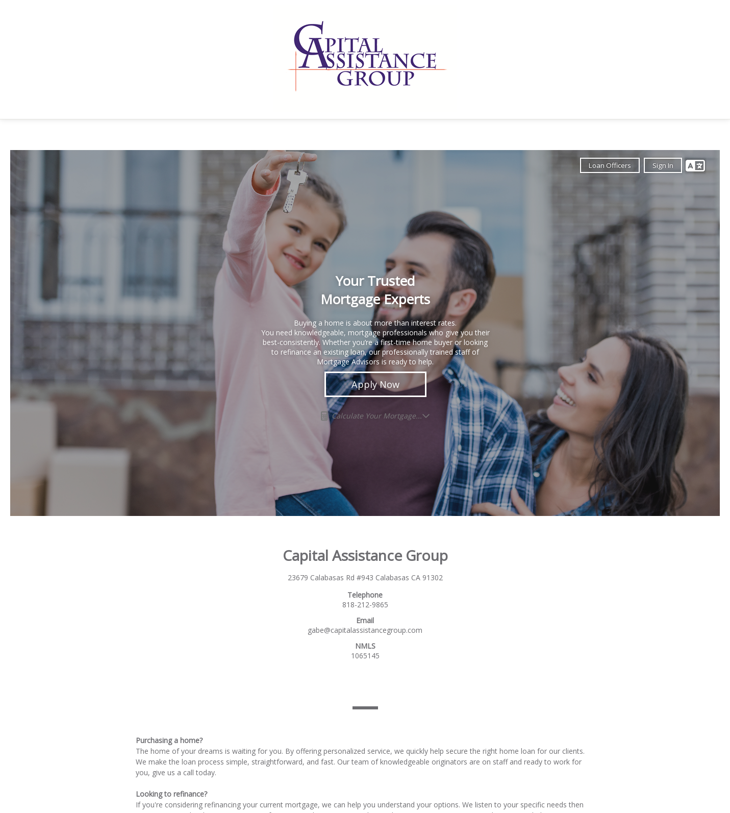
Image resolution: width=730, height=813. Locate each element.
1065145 (365, 655)
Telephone (365, 595)
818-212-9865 (365, 604)
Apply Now (375, 384)
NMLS (365, 646)
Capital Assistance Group (365, 555)
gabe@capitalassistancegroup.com (365, 630)
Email (365, 620)
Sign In (662, 165)
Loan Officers (610, 165)
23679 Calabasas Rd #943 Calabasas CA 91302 (365, 577)
